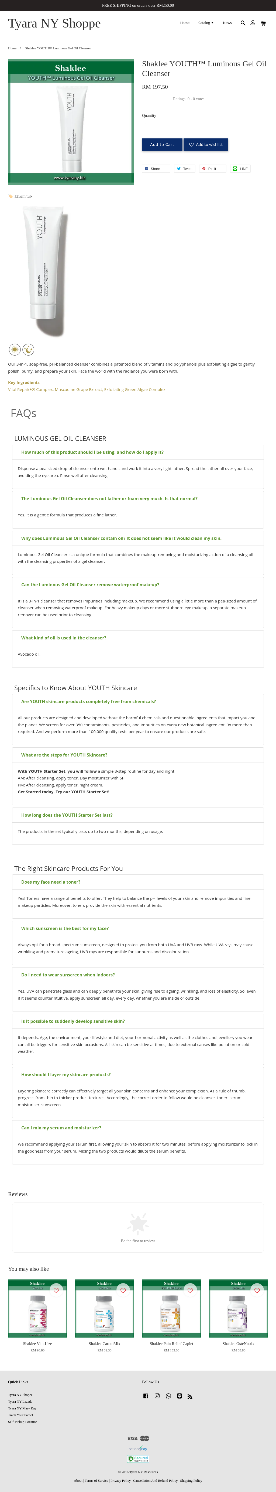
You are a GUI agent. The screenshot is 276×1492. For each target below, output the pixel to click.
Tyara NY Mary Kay (22, 1408)
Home (184, 23)
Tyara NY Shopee (20, 1395)
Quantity (149, 115)
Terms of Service (96, 1481)
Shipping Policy (191, 1481)
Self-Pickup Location (22, 1422)
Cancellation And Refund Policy (155, 1481)
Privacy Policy (121, 1481)
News (227, 23)
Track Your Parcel (20, 1415)
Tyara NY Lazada (20, 1402)
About (78, 1481)
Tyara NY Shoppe (54, 23)
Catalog (206, 23)
